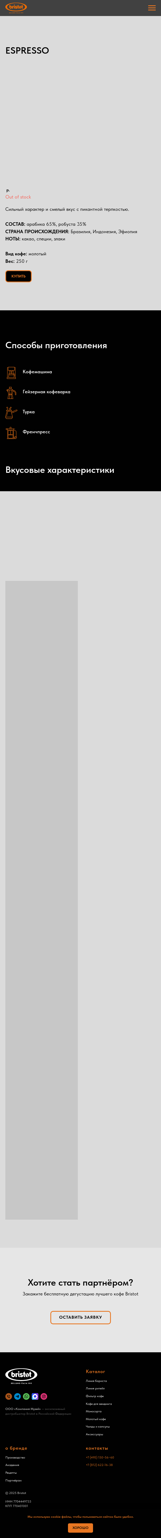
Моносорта (94, 1411)
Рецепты (11, 1472)
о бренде (16, 1448)
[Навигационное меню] (152, 8)
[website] (17, 1396)
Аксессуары (94, 1434)
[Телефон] (8, 1396)
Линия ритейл (95, 1388)
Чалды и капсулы (98, 1426)
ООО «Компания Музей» (23, 1409)
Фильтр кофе (95, 1396)
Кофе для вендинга (99, 1404)
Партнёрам (13, 1480)
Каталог (95, 1371)
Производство (15, 1457)
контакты (97, 1448)
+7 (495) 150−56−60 (100, 1457)
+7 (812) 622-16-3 (98, 1465)
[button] (80, 1317)
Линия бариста (96, 1381)
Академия (12, 1465)
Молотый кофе (96, 1419)
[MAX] (35, 1396)
